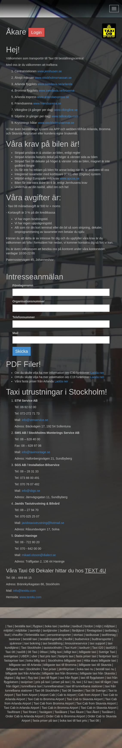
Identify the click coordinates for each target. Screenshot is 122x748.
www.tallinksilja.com (65, 116)
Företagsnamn (22, 285)
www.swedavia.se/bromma (56, 90)
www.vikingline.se (66, 110)
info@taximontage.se (36, 452)
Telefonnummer (23, 317)
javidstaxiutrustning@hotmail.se (43, 523)
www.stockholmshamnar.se (56, 122)
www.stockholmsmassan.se (53, 77)
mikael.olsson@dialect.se (39, 555)
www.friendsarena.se (47, 103)
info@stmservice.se (35, 420)
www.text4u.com (30, 597)
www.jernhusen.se (49, 71)
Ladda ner (97, 372)
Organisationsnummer (28, 301)
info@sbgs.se (31, 490)
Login (36, 32)
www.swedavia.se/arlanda (55, 84)
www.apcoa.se (69, 178)
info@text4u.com (24, 590)
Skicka (21, 351)
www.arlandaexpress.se (53, 97)
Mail (15, 333)
